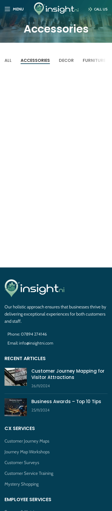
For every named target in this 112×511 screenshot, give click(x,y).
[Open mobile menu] (14, 9)
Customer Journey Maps (26, 441)
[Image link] (34, 288)
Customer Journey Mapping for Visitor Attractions (68, 374)
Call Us (96, 9)
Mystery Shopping (21, 484)
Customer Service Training (28, 473)
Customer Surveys (21, 462)
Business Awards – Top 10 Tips (66, 401)
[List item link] (56, 334)
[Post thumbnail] (15, 378)
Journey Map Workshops (27, 452)
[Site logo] (56, 8)
